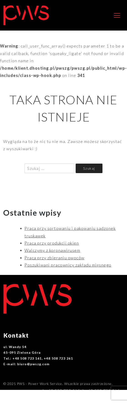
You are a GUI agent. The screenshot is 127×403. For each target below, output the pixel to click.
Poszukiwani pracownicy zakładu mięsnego (68, 264)
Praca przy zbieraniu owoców (55, 257)
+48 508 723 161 (62, 390)
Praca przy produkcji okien (52, 243)
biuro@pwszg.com (101, 398)
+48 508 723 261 (102, 390)
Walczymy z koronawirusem (52, 250)
